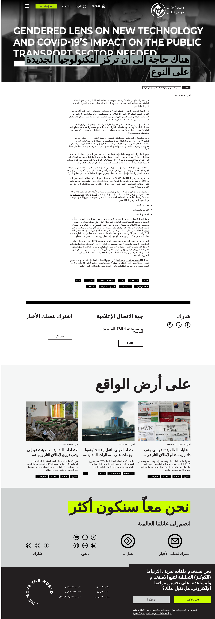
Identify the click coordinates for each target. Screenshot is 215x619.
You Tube (76, 537)
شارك (183, 316)
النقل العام (89, 280)
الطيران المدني (114, 473)
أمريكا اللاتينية (125, 286)
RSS (76, 545)
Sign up (175, 542)
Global (91, 286)
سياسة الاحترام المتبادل (70, 596)
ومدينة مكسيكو (77, 194)
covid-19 (134, 280)
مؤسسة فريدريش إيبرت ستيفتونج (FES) (109, 241)
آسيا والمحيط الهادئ (108, 286)
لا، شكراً (151, 599)
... (85, 473)
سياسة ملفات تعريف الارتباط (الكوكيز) (152, 613)
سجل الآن (60, 336)
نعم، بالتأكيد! (192, 599)
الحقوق (186, 476)
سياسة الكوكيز (103, 591)
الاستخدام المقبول (72, 591)
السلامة (176, 476)
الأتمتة (146, 280)
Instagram (85, 545)
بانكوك (94, 194)
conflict (128, 473)
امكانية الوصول (103, 586)
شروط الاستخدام (73, 586)
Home (186, 88)
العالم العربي (153, 476)
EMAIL (130, 343)
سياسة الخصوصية (102, 596)
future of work (106, 280)
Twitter (94, 537)
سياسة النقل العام (124, 265)
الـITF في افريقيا (142, 286)
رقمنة (122, 280)
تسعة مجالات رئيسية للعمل (127, 260)
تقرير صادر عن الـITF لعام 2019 (130, 178)
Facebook (85, 537)
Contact (128, 542)
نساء (78, 280)
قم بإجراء (48, 6)
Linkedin (94, 545)
